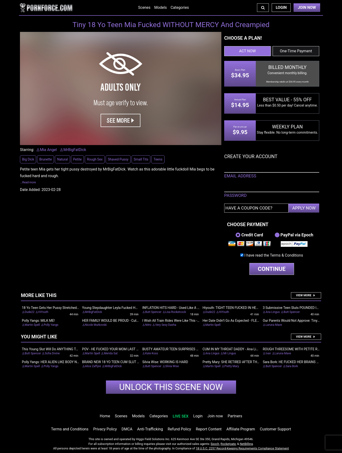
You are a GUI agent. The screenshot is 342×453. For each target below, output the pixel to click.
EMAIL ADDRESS (240, 175)
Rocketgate (228, 444)
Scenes (144, 7)
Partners (235, 416)
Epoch (215, 444)
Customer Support (275, 429)
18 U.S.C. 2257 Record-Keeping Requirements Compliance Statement (242, 448)
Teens (157, 159)
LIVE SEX (180, 416)
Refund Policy (179, 429)
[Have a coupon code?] (256, 208)
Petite (77, 159)
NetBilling (246, 444)
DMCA (127, 429)
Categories (180, 7)
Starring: (27, 149)
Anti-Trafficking (150, 429)
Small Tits (141, 159)
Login (281, 7)
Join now (215, 416)
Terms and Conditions (70, 429)
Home (105, 416)
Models (160, 7)
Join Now (307, 7)
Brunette (45, 159)
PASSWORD (235, 195)
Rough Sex (95, 159)
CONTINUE (272, 269)
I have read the (273, 255)
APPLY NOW (304, 207)
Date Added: (30, 189)
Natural (62, 159)
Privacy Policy (105, 429)
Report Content (209, 429)
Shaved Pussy (118, 159)
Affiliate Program (240, 429)
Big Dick (28, 159)
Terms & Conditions (286, 255)
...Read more (28, 182)
